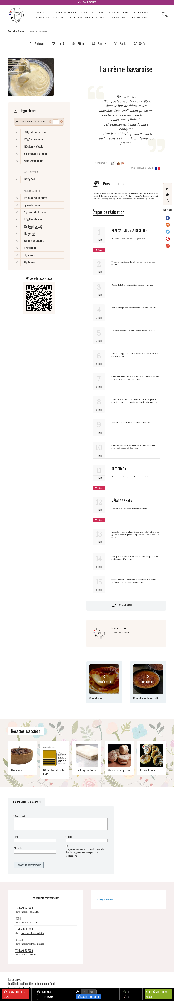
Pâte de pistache (36, 241)
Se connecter (118, 17)
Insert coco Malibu (30, 912)
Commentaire (126, 605)
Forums (100, 12)
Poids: (33, 179)
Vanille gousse (40, 198)
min (91, 991)
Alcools (31, 255)
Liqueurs (32, 262)
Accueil (40, 12)
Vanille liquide (33, 205)
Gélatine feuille (39, 154)
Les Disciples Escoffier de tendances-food (31, 983)
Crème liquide (36, 161)
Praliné (32, 248)
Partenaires (14, 979)
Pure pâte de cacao (37, 212)
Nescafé (31, 233)
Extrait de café (35, 226)
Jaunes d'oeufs (36, 146)
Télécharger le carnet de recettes (69, 12)
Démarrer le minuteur (88, 996)
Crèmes (21, 31)
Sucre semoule (36, 139)
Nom (16, 836)
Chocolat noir (35, 219)
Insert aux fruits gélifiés (32, 933)
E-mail (69, 836)
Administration (120, 12)
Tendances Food (119, 628)
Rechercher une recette (51, 17)
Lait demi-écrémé (38, 132)
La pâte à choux (28, 954)
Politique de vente (105, 899)
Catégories (142, 12)
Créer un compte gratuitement (89, 17)
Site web (18, 848)
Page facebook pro (141, 17)
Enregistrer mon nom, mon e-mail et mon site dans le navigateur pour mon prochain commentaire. (85, 852)
